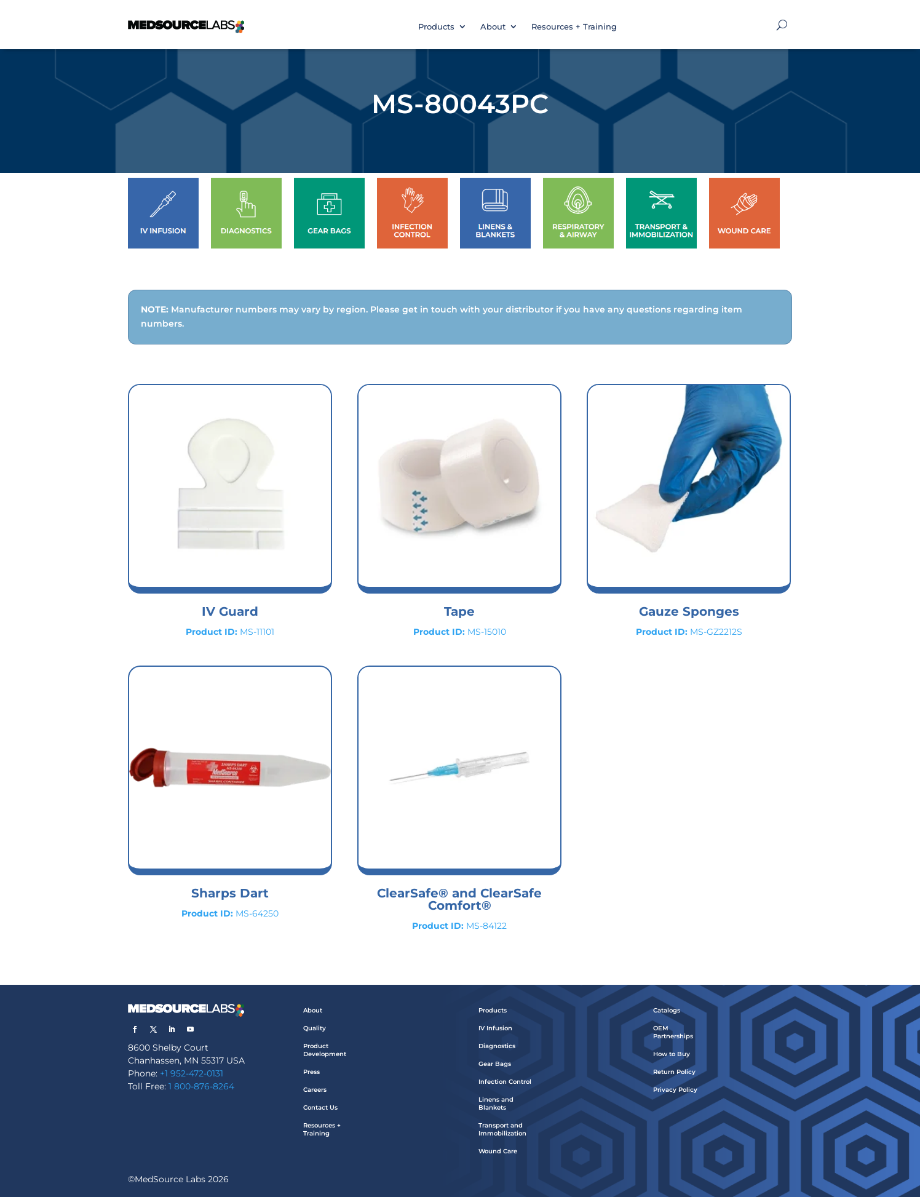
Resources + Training (574, 26)
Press (311, 1072)
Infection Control (504, 1082)
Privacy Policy (675, 1090)
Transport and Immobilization (502, 1129)
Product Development (324, 1050)
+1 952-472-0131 (191, 1073)
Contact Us (320, 1108)
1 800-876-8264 (201, 1086)
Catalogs (666, 1010)
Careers (315, 1090)
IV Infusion (495, 1028)
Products (436, 26)
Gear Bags (494, 1064)
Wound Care (497, 1151)
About (493, 26)
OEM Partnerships (673, 1032)
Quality (314, 1028)
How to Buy (671, 1054)
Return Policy (674, 1072)
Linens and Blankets (496, 1104)
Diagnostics (496, 1046)
